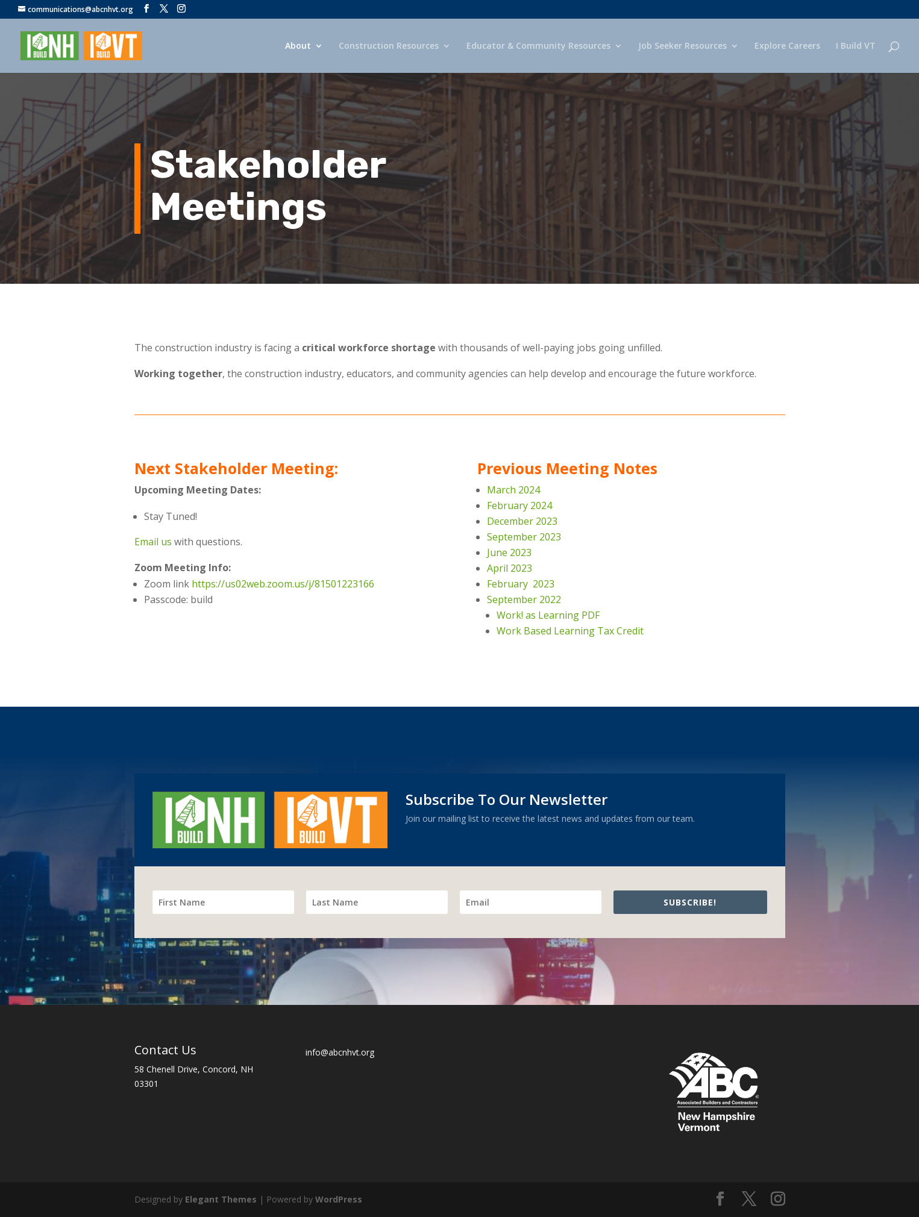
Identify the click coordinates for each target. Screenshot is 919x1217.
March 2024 (513, 489)
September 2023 (524, 536)
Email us (153, 541)
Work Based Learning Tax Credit (570, 630)
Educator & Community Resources (538, 46)
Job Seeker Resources (682, 46)
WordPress (338, 1199)
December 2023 (522, 521)
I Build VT (856, 46)
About (298, 46)
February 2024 (519, 505)
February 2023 (520, 583)
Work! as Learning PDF (548, 615)
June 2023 (509, 552)
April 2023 (511, 568)
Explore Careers (787, 46)
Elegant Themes (221, 1199)
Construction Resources (389, 46)
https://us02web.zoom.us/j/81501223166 (283, 583)
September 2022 (524, 599)
